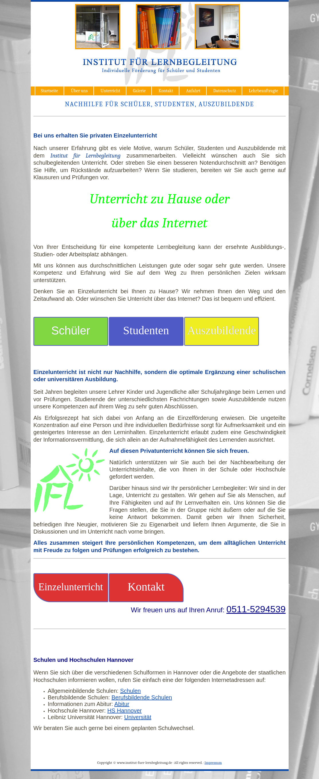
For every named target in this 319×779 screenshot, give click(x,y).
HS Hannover (124, 710)
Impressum (213, 762)
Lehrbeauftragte (263, 90)
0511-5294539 (255, 609)
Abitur (121, 704)
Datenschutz (224, 90)
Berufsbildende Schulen (141, 697)
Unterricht (110, 90)
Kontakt (165, 90)
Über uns (79, 90)
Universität (137, 717)
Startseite (49, 90)
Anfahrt (193, 90)
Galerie (139, 90)
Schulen (130, 691)
